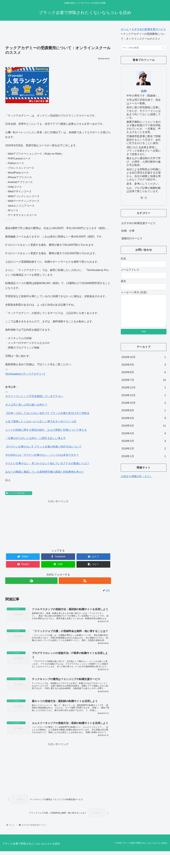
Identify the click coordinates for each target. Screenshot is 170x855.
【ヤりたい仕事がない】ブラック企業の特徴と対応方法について (43, 446)
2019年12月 (143, 393)
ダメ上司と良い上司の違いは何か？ (26, 404)
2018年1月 (143, 462)
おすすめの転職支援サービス (18, 493)
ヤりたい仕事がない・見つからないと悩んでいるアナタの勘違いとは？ (47, 463)
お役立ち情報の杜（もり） (136, 482)
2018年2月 (143, 454)
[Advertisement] (58, 34)
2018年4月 (143, 439)
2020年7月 (143, 385)
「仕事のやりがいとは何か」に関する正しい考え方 (35, 438)
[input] (143, 48)
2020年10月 (143, 363)
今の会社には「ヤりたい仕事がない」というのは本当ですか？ (42, 454)
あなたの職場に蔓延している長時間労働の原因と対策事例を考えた (44, 471)
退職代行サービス (131, 238)
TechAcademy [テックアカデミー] (25, 373)
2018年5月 (143, 431)
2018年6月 (143, 424)
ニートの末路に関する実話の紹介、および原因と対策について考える (46, 429)
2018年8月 (143, 416)
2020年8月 (143, 378)
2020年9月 (143, 370)
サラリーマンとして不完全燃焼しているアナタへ (34, 396)
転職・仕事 (128, 230)
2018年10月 (143, 408)
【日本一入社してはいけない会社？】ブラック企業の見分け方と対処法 (47, 413)
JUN (144, 90)
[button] (163, 47)
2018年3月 (143, 446)
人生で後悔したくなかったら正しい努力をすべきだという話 (40, 421)
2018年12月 (143, 401)
